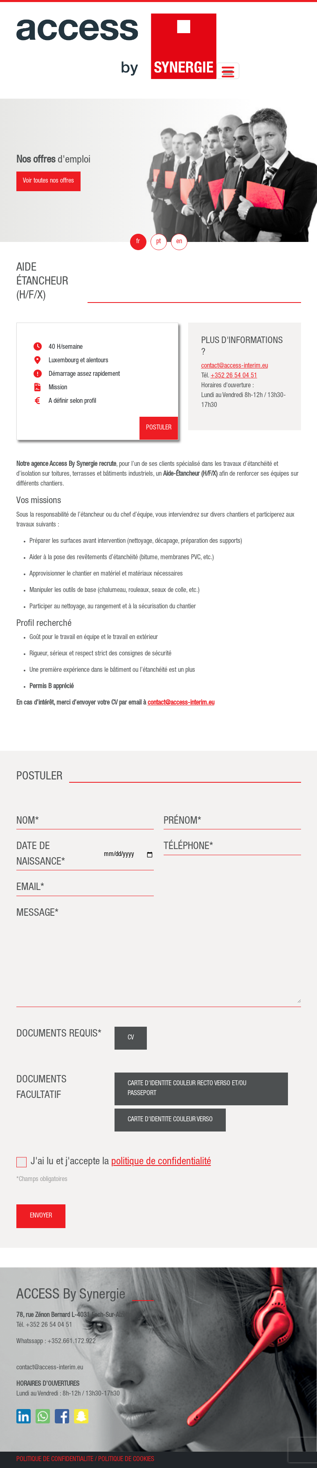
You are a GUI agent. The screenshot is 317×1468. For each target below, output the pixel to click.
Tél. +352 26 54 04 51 (44, 1325)
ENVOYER (41, 1216)
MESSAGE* (37, 913)
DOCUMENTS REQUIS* (58, 1034)
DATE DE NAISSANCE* (40, 854)
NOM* (27, 821)
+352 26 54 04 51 (234, 376)
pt (158, 242)
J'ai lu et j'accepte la (158, 1162)
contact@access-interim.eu (181, 703)
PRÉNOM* (182, 821)
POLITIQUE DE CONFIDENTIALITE (54, 1460)
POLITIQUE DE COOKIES (126, 1460)
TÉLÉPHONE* (188, 847)
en (179, 242)
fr (138, 242)
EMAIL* (30, 888)
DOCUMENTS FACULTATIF (41, 1088)
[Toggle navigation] (227, 71)
